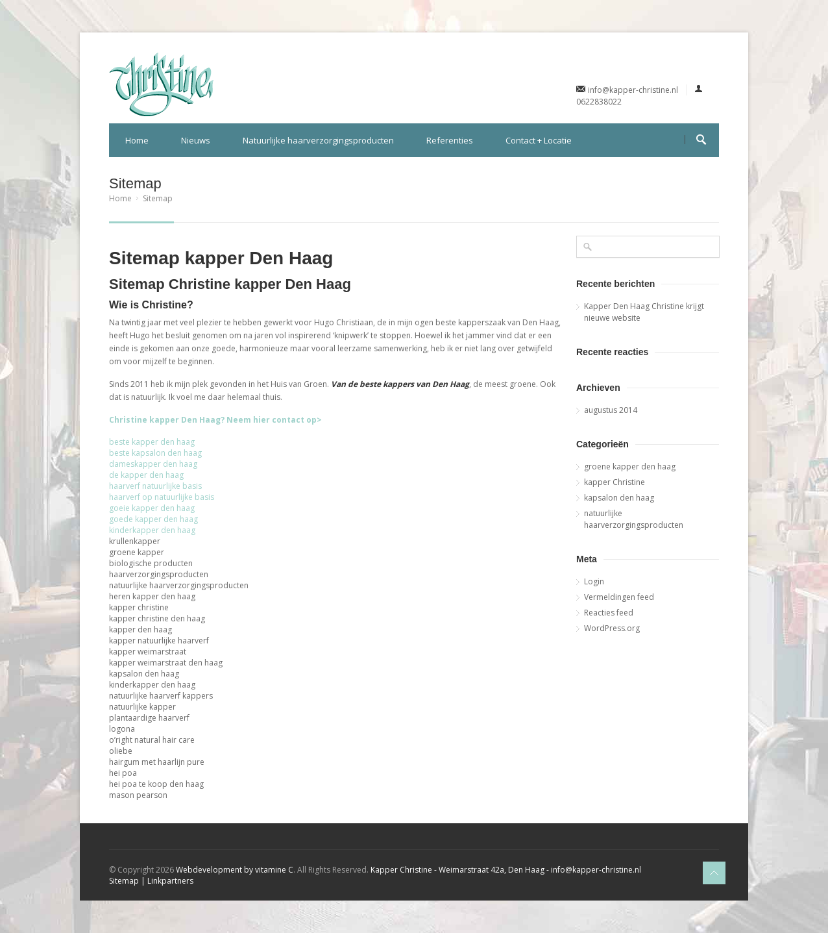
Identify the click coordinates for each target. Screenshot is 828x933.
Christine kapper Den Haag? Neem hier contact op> (215, 419)
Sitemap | (128, 880)
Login (594, 581)
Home (137, 140)
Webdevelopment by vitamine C (234, 869)
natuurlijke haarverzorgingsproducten (633, 519)
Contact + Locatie (538, 140)
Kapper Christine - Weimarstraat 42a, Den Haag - (460, 869)
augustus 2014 (610, 410)
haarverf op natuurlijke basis (161, 497)
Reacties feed (608, 612)
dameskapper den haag (153, 463)
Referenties (449, 140)
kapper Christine (614, 482)
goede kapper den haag (153, 519)
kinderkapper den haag (152, 530)
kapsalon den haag (619, 497)
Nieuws (195, 140)
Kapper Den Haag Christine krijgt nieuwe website (644, 312)
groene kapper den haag (630, 466)
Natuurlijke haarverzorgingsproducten (318, 140)
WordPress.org (612, 628)
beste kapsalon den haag (155, 452)
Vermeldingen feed (619, 597)
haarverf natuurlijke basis (155, 485)
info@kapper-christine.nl (633, 89)
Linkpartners (170, 880)
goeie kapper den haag (152, 508)
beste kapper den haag (152, 441)
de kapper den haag (146, 474)
